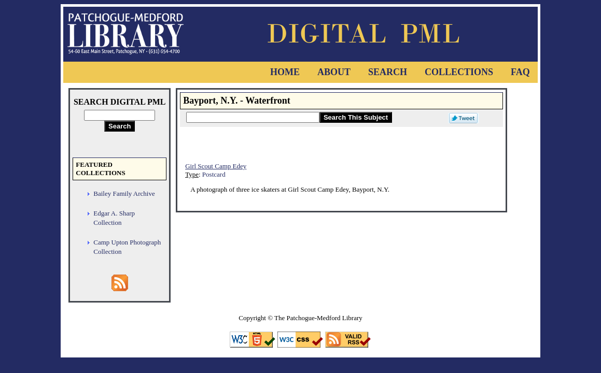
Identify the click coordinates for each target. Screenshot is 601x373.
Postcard (214, 174)
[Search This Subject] (252, 117)
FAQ (520, 72)
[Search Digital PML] (119, 115)
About (334, 72)
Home (285, 72)
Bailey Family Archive (124, 193)
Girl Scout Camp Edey (215, 166)
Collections (459, 72)
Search (387, 72)
